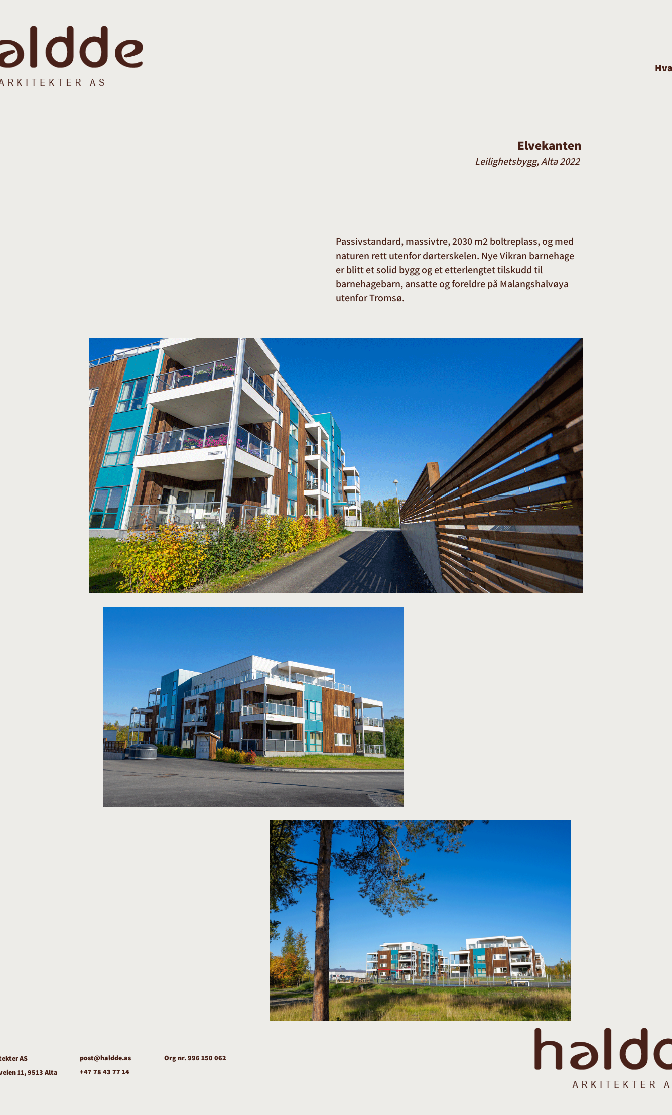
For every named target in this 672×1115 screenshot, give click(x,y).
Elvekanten (549, 145)
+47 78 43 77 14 (104, 1071)
